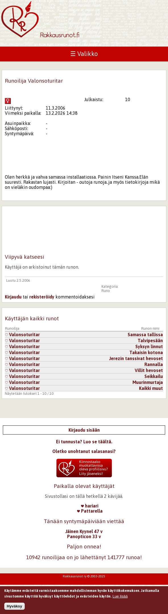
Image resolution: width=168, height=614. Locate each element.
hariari (89, 505)
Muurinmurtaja (147, 382)
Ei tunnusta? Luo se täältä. (84, 441)
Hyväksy (14, 607)
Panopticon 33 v (84, 536)
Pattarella (90, 510)
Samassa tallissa (145, 334)
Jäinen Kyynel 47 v (84, 531)
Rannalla (153, 364)
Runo (105, 291)
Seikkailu (153, 376)
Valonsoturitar (22, 334)
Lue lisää (120, 597)
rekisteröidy (41, 296)
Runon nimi (150, 328)
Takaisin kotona (146, 352)
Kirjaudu (13, 296)
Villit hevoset (149, 370)
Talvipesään (150, 340)
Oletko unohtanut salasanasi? (84, 451)
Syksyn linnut (149, 346)
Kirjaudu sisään (84, 430)
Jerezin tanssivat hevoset (136, 358)
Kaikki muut (151, 388)
